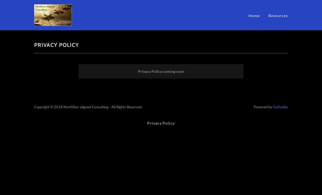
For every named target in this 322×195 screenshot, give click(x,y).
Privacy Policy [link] (161, 123)
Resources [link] (278, 15)
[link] (53, 14)
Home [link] (254, 15)
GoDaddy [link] (280, 107)
